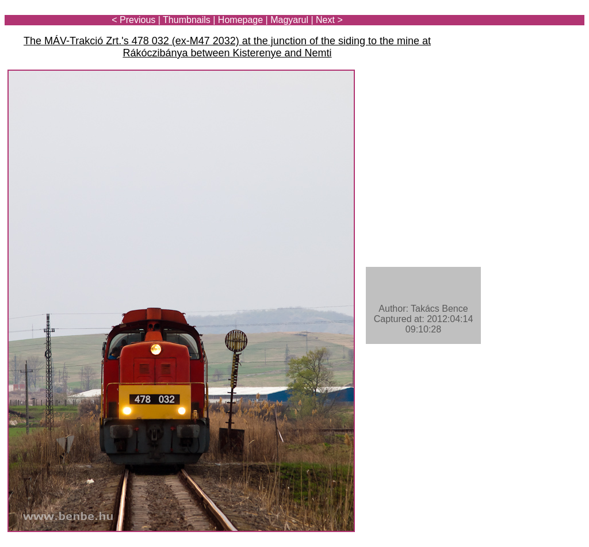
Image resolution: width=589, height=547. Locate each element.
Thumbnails (187, 20)
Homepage (240, 20)
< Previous (133, 20)
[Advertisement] (517, 41)
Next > (329, 20)
